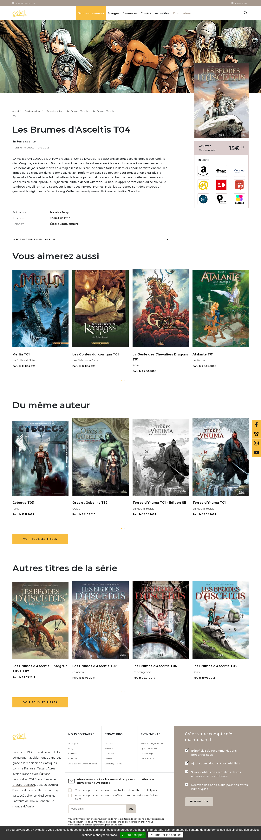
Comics (145, 13)
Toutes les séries (54, 111)
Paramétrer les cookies (165, 835)
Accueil (15, 111)
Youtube (256, 452)
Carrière (72, 753)
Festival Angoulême (152, 743)
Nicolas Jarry (59, 212)
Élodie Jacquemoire (64, 224)
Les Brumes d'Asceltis (77, 111)
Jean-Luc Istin (60, 218)
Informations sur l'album (90, 239)
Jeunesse (130, 13)
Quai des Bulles (149, 748)
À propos (73, 743)
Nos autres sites (25, 3)
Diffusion (109, 743)
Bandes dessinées (91, 13)
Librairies (110, 753)
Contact (72, 758)
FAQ (70, 748)
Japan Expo (147, 753)
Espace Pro (241, 3)
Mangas (113, 13)
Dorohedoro (182, 13)
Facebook (256, 424)
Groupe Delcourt (23, 785)
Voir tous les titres (40, 538)
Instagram (256, 443)
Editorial (109, 748)
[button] (121, 380)
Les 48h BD (147, 758)
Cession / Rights (113, 763)
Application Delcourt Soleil (82, 763)
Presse (108, 758)
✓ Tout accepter (133, 835)
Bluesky (256, 434)
